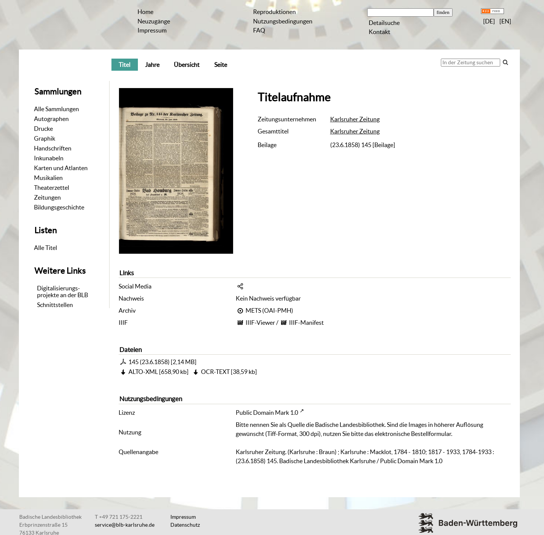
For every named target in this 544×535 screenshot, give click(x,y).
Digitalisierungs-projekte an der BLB (62, 291)
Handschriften (52, 148)
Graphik (44, 138)
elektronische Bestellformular (413, 433)
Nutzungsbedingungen (282, 21)
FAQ (259, 30)
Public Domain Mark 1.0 (267, 412)
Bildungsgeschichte (59, 207)
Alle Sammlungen (56, 108)
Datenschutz (185, 525)
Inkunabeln (48, 158)
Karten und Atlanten (61, 167)
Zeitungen (47, 197)
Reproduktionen (274, 11)
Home (145, 11)
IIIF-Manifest (306, 322)
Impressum (152, 30)
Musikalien (48, 177)
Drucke (43, 128)
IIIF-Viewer (260, 322)
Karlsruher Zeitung (355, 119)
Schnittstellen (55, 304)
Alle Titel (45, 247)
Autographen (51, 118)
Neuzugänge (154, 21)
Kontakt (379, 31)
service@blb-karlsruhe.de (125, 525)
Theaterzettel (51, 187)
